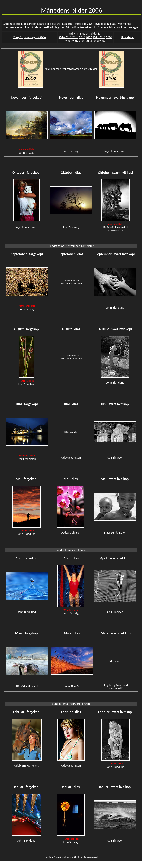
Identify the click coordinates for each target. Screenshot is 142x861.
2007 (75, 41)
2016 (62, 37)
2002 (102, 41)
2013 (82, 37)
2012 (89, 37)
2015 (68, 37)
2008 (68, 41)
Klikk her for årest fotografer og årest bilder (71, 69)
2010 (102, 37)
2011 (96, 37)
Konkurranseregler (128, 27)
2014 (75, 37)
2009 (109, 37)
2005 (82, 41)
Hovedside (127, 37)
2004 (89, 41)
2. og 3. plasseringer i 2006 (29, 37)
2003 (96, 41)
